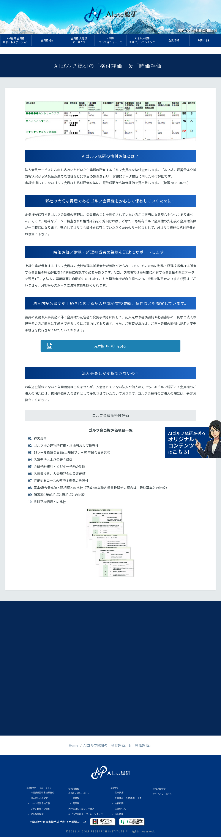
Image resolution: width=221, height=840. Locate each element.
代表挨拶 (118, 798)
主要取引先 (119, 812)
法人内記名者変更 (38, 802)
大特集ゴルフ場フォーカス (80, 812)
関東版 (75, 802)
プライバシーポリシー (162, 798)
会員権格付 (73, 794)
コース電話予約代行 (39, 807)
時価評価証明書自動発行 (41, 798)
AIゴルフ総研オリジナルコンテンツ (83, 817)
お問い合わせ (158, 794)
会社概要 (118, 807)
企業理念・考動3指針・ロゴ (127, 802)
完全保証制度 (36, 817)
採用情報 (118, 817)
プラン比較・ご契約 (39, 812)
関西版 (75, 807)
